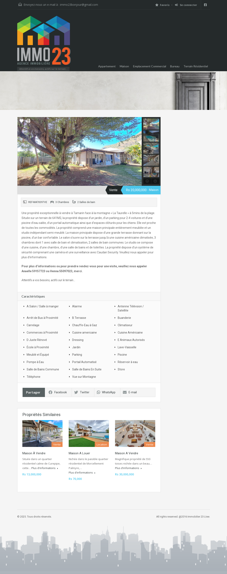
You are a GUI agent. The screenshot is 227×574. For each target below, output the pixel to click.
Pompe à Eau (35, 362)
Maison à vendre (34, 453)
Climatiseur (125, 325)
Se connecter (186, 5)
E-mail (130, 392)
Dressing (77, 340)
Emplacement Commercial (149, 66)
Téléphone (33, 376)
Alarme (77, 306)
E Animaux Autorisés (131, 340)
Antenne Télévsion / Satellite (131, 308)
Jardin (76, 347)
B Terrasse (79, 317)
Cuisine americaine (84, 332)
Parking (77, 354)
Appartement (107, 66)
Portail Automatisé (84, 362)
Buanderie (124, 317)
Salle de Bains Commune (43, 369)
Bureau (174, 66)
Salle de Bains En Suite (87, 369)
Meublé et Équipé (38, 354)
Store (121, 369)
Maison (124, 66)
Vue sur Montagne (84, 376)
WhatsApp (106, 392)
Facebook (58, 392)
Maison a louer (79, 453)
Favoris (162, 5)
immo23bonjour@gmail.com (79, 5)
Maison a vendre (126, 453)
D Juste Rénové (37, 340)
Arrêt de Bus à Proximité (42, 317)
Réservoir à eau (128, 362)
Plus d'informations (44, 468)
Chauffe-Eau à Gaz (84, 325)
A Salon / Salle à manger (43, 306)
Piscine (122, 354)
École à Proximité (38, 347)
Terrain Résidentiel (196, 66)
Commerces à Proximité (42, 332)
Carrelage (33, 325)
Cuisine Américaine (130, 332)
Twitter (81, 392)
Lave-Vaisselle (127, 347)
